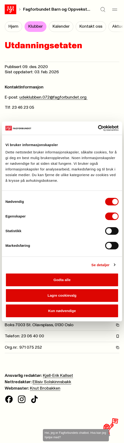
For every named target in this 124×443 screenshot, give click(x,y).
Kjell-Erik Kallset (58, 376)
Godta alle (62, 280)
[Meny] (114, 9)
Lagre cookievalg (62, 295)
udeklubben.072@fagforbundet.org (53, 97)
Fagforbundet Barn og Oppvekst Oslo (57, 9)
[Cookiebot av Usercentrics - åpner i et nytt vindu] (98, 128)
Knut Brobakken (45, 388)
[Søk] (102, 9)
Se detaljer (100, 265)
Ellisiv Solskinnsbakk (52, 382)
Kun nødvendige (62, 311)
